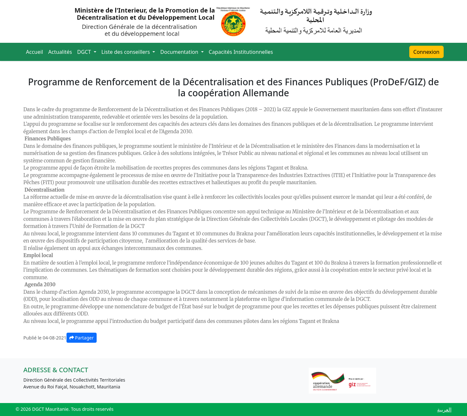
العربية (444, 409)
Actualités (60, 51)
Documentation (179, 51)
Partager (81, 338)
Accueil (34, 51)
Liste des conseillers (126, 51)
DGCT (84, 51)
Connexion (426, 51)
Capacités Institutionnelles (241, 51)
